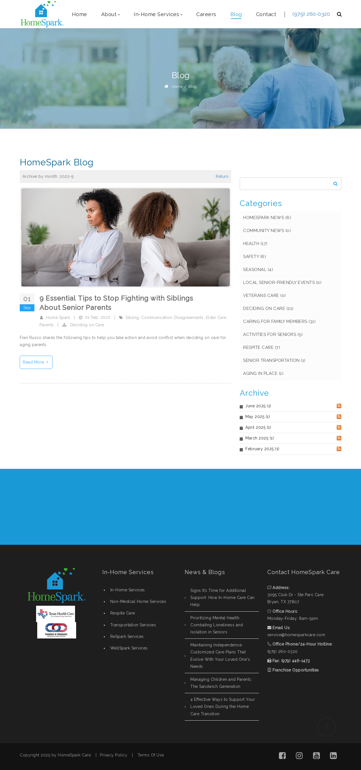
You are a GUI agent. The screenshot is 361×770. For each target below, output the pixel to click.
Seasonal (258, 269)
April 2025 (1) (258, 427)
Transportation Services (133, 625)
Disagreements (189, 317)
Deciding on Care (87, 325)
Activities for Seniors (273, 334)
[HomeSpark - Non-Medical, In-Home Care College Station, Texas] (42, 14)
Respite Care (261, 347)
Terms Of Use (151, 755)
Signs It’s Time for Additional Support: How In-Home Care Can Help (222, 597)
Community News (267, 230)
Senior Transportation (274, 360)
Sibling (132, 317)
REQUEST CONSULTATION (302, 507)
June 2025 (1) (258, 406)
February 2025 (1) (262, 449)
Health (255, 243)
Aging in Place (263, 373)
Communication (156, 317)
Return (222, 176)
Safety (254, 256)
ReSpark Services (127, 636)
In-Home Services (127, 590)
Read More (37, 361)
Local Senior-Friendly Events (282, 282)
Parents (46, 325)
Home (177, 86)
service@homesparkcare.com (296, 635)
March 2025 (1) (259, 438)
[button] (282, 756)
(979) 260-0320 (311, 14)
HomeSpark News (267, 217)
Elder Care (216, 317)
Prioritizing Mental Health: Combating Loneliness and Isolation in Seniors (216, 625)
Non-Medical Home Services (138, 601)
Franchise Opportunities (295, 670)
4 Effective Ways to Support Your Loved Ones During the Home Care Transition (222, 706)
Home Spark (58, 317)
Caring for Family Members (279, 321)
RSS (339, 406)
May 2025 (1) (257, 416)
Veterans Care (264, 295)
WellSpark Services (129, 648)
